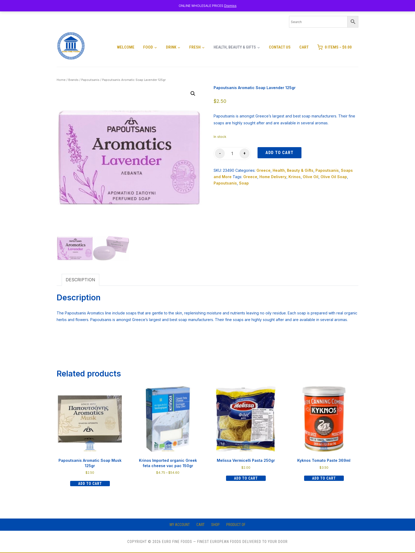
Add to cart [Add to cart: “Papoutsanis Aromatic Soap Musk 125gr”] (90, 483)
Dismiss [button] (230, 6)
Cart (304, 47)
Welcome (125, 47)
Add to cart (279, 152)
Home (61, 80)
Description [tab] (80, 279)
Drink (171, 47)
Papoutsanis (90, 80)
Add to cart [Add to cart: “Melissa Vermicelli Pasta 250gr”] (246, 478)
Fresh (195, 47)
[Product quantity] (232, 153)
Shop (215, 525)
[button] (193, 93)
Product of (235, 525)
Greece (263, 170)
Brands (73, 80)
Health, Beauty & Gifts (235, 47)
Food (148, 47)
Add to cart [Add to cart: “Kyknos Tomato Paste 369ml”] (324, 478)
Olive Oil (310, 176)
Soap (244, 183)
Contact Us (280, 47)
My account (180, 525)
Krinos (294, 176)
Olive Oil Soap (334, 176)
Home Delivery (272, 176)
